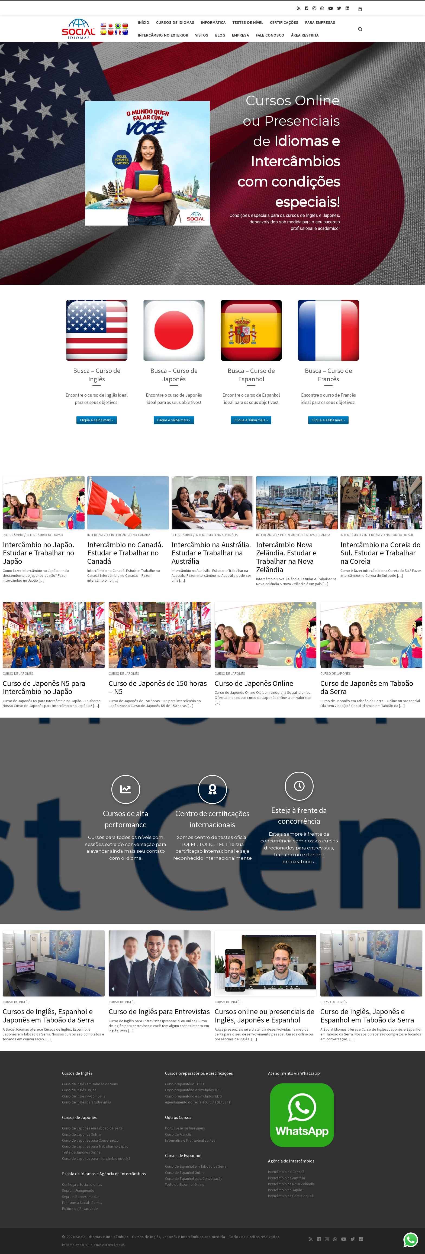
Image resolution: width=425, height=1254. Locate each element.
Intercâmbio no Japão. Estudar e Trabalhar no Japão (38, 553)
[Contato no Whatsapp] (322, 8)
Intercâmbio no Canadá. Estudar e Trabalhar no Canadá (125, 553)
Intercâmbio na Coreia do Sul (389, 535)
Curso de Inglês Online (79, 1090)
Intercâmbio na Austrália (216, 535)
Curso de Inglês (16, 1002)
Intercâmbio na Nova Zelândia (305, 535)
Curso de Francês (178, 1134)
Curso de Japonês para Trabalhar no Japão (95, 1146)
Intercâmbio (13, 535)
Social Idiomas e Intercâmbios (102, 1245)
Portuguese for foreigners (185, 1128)
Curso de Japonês (18, 673)
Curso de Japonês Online (254, 683)
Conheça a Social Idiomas (82, 1184)
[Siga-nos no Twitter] (339, 8)
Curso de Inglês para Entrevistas (159, 1011)
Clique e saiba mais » (96, 420)
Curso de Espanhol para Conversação (194, 1178)
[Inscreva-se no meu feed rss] (298, 8)
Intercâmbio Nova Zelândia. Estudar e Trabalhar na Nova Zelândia (286, 557)
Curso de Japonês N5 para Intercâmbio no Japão (44, 687)
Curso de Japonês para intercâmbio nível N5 (96, 1158)
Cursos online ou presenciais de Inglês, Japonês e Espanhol (264, 1016)
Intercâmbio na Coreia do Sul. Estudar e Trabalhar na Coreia (380, 553)
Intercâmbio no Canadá (130, 535)
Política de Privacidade (80, 1208)
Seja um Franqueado (78, 1190)
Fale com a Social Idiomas (82, 1202)
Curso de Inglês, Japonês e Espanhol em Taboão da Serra (367, 1016)
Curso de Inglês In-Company (83, 1096)
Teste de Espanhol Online (184, 1184)
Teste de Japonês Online (81, 1152)
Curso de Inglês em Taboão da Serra (90, 1084)
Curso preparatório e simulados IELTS (193, 1096)
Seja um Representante (80, 1196)
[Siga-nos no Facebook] (306, 8)
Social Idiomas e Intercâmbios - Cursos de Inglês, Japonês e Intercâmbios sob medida (150, 1237)
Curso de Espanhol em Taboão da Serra (195, 1166)
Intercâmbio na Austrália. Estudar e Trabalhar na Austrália (211, 553)
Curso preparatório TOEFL (185, 1084)
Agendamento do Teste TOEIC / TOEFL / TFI (198, 1102)
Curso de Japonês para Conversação (90, 1140)
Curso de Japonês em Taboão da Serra (366, 687)
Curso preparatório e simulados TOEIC (194, 1090)
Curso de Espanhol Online (185, 1172)
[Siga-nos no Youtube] (330, 8)
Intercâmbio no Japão (45, 535)
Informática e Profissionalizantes (190, 1140)
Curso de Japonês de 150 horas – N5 (158, 687)
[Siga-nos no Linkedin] (347, 8)
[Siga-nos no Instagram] (314, 8)
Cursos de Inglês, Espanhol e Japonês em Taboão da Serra (48, 1016)
